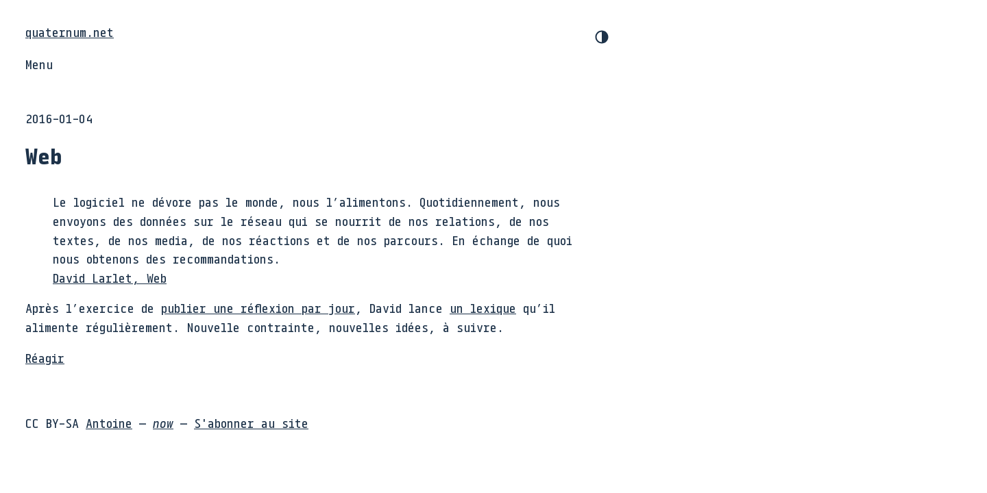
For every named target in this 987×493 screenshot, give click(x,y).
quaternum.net (69, 32)
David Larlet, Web (110, 278)
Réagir (44, 358)
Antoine (109, 423)
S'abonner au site (251, 423)
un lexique (483, 308)
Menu (39, 64)
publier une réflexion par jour (258, 308)
